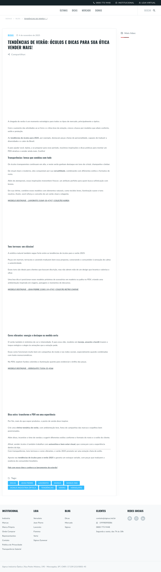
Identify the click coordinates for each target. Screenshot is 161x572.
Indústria (6, 518)
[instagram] (136, 518)
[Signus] (15, 10)
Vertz (35, 536)
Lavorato (37, 527)
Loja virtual (147, 3)
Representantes (9, 536)
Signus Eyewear (40, 540)
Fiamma (36, 531)
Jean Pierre (38, 522)
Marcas (5, 522)
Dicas (74, 10)
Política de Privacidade (12, 544)
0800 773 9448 (102, 3)
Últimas (64, 10)
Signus (98, 10)
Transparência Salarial (11, 549)
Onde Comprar (8, 531)
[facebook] (130, 518)
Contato (5, 540)
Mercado (86, 10)
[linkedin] (143, 518)
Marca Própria (8, 527)
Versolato (37, 518)
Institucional (125, 3)
